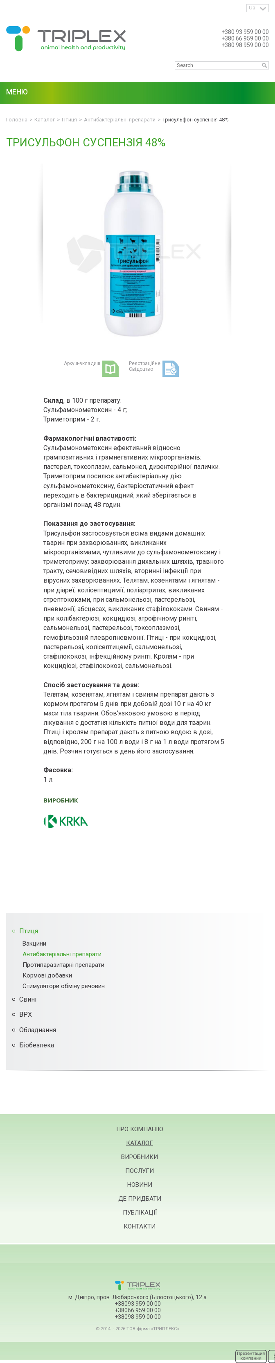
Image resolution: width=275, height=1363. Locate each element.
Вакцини (34, 943)
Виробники (139, 1157)
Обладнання (37, 1030)
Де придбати (139, 1198)
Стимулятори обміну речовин (64, 986)
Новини (139, 1184)
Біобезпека (36, 1045)
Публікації (140, 1212)
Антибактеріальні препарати (62, 954)
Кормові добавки (47, 975)
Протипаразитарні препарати (63, 964)
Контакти (140, 1226)
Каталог (139, 1143)
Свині (27, 999)
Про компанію (139, 1129)
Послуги (139, 1171)
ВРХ (25, 1014)
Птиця (28, 931)
